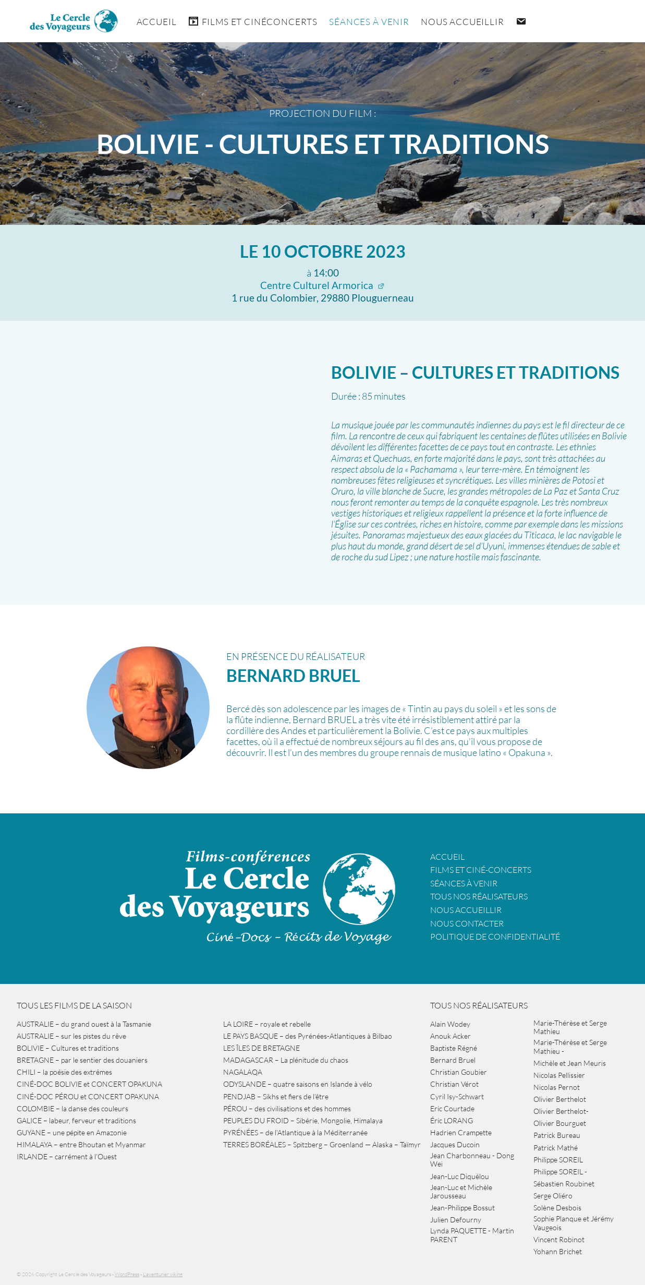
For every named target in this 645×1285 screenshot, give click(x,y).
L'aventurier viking (162, 1274)
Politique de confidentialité (495, 936)
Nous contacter (467, 923)
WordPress (127, 1274)
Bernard (293, 675)
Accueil (157, 21)
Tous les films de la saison (74, 1005)
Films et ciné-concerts (480, 869)
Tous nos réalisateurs (479, 896)
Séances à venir (369, 21)
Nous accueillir (462, 21)
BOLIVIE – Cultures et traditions (475, 372)
